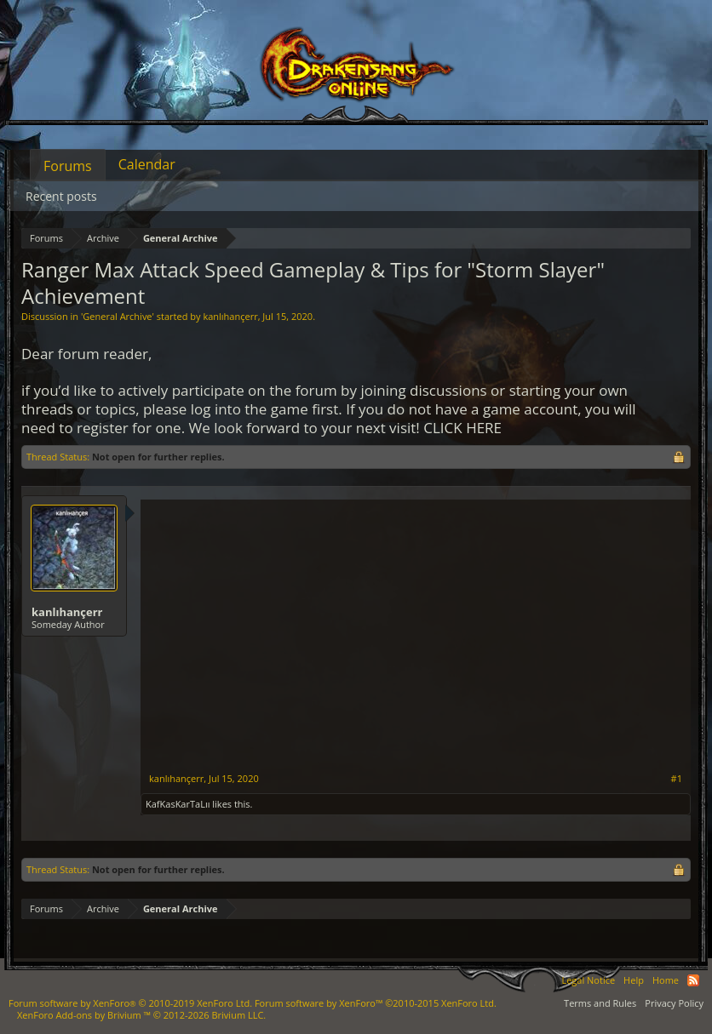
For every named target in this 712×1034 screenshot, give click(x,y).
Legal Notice (588, 980)
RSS (693, 980)
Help (633, 980)
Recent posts (61, 196)
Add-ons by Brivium (141, 1014)
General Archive (117, 316)
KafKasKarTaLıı (178, 803)
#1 (676, 779)
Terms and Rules (600, 1003)
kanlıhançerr (230, 316)
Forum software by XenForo (130, 1003)
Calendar (146, 164)
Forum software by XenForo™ (376, 1003)
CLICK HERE (462, 427)
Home (665, 980)
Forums (67, 166)
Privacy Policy (674, 1003)
